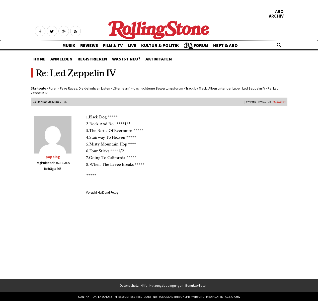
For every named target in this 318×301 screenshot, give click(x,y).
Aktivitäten (158, 59)
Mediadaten (214, 296)
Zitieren (251, 102)
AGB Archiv (232, 296)
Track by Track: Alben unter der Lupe (213, 88)
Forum (201, 45)
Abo (279, 11)
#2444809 (279, 102)
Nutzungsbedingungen (166, 285)
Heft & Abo (225, 45)
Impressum (121, 296)
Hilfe (144, 285)
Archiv (276, 16)
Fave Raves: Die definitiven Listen (85, 88)
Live (132, 45)
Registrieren (92, 59)
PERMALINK (264, 102)
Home (39, 59)
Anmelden (61, 59)
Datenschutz (129, 285)
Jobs (147, 296)
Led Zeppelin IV (253, 88)
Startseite (38, 88)
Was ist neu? (126, 59)
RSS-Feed (136, 296)
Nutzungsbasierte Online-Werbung (178, 296)
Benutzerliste (195, 285)
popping (53, 157)
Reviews (89, 45)
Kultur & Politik (160, 45)
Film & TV (113, 45)
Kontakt (84, 296)
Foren (53, 88)
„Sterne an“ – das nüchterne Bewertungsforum (148, 88)
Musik (68, 45)
